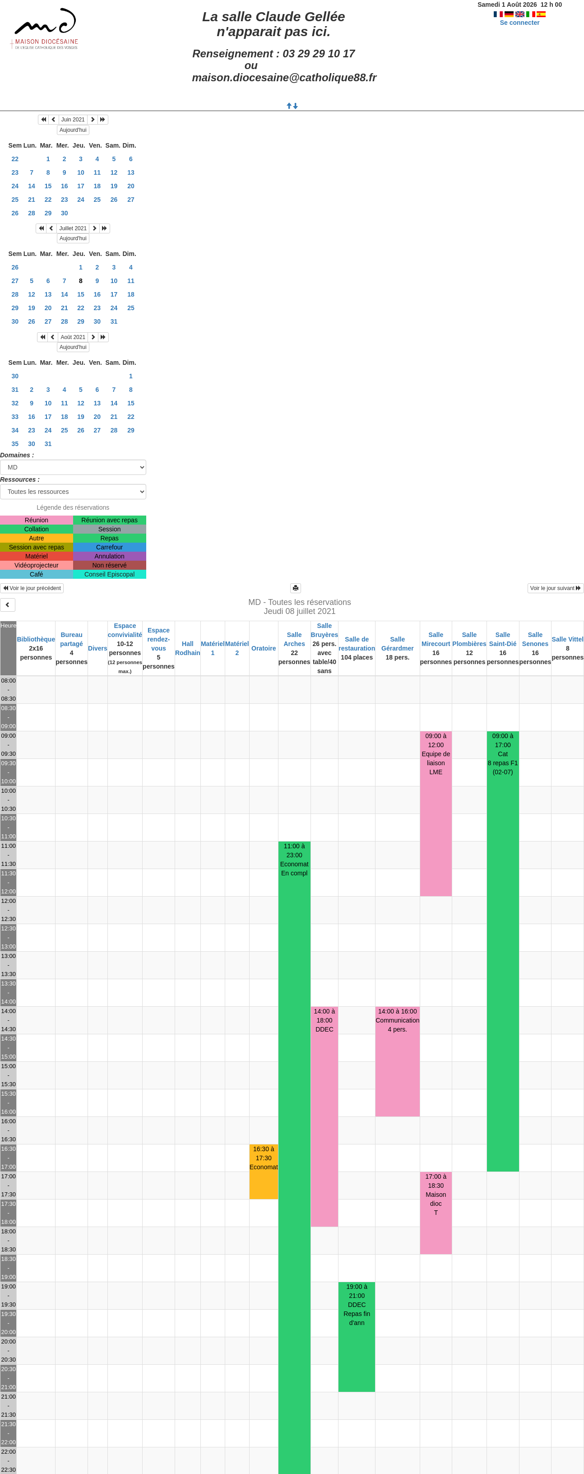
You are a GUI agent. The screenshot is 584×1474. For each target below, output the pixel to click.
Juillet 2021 (73, 228)
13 (130, 172)
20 (130, 186)
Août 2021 (72, 337)
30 (64, 213)
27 (130, 199)
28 (31, 213)
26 (114, 199)
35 (15, 443)
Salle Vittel (568, 639)
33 (15, 416)
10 (80, 172)
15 (48, 186)
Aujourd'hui (73, 130)
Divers (97, 648)
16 (64, 186)
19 (114, 186)
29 (48, 213)
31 (114, 321)
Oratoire (263, 648)
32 (15, 403)
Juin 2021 (73, 119)
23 (15, 172)
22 (15, 159)
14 (31, 186)
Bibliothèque (36, 639)
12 (114, 172)
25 (15, 199)
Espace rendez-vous (159, 639)
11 (97, 172)
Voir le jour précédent (32, 588)
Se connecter (520, 22)
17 (80, 186)
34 (15, 430)
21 (31, 199)
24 (15, 186)
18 (97, 186)
